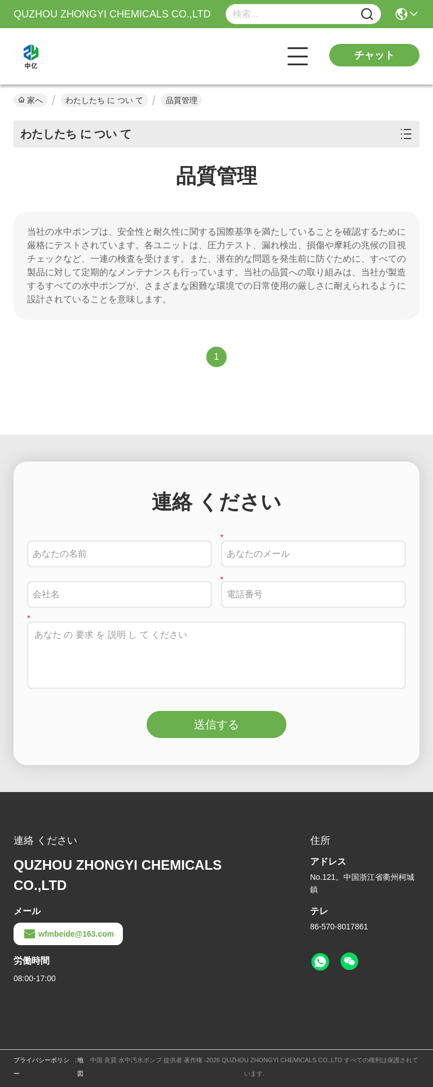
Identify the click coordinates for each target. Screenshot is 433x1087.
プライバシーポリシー (41, 1067)
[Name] (367, 14)
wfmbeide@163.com (68, 934)
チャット (374, 55)
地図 (80, 1067)
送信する (216, 724)
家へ (30, 100)
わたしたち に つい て (104, 100)
